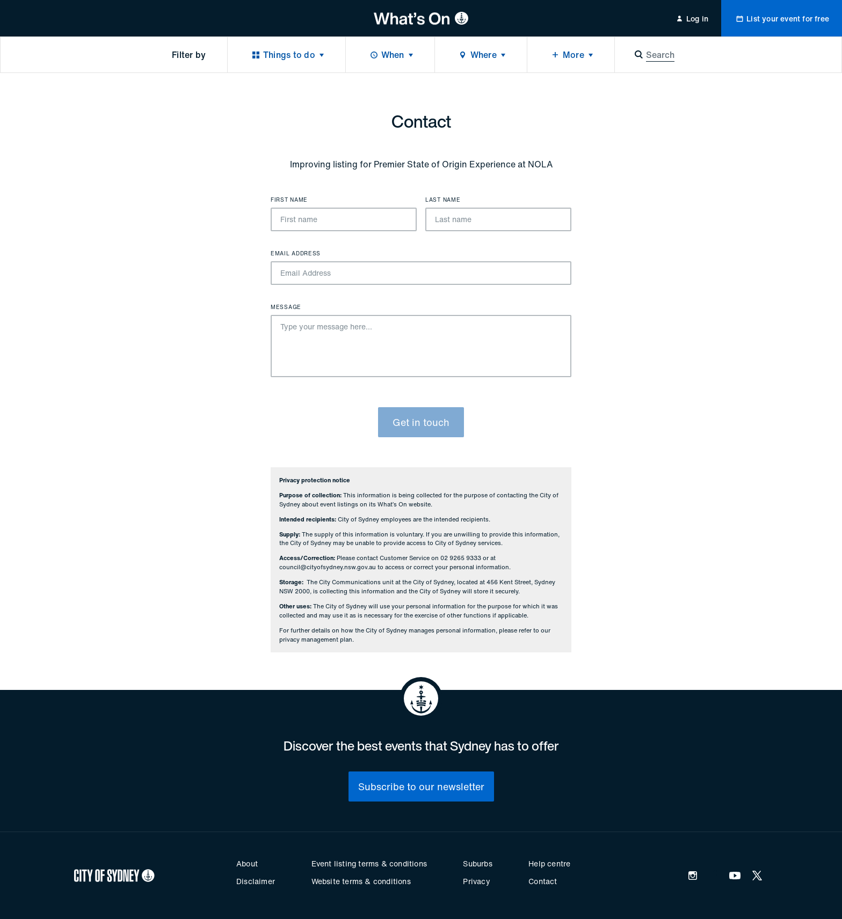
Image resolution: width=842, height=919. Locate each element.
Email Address (296, 254)
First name (289, 200)
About (247, 863)
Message (286, 307)
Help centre (549, 863)
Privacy (476, 881)
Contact (542, 881)
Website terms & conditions (361, 881)
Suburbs (477, 863)
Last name (442, 200)
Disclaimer (255, 881)
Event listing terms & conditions (369, 863)
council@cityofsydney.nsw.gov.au (327, 567)
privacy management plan (315, 639)
